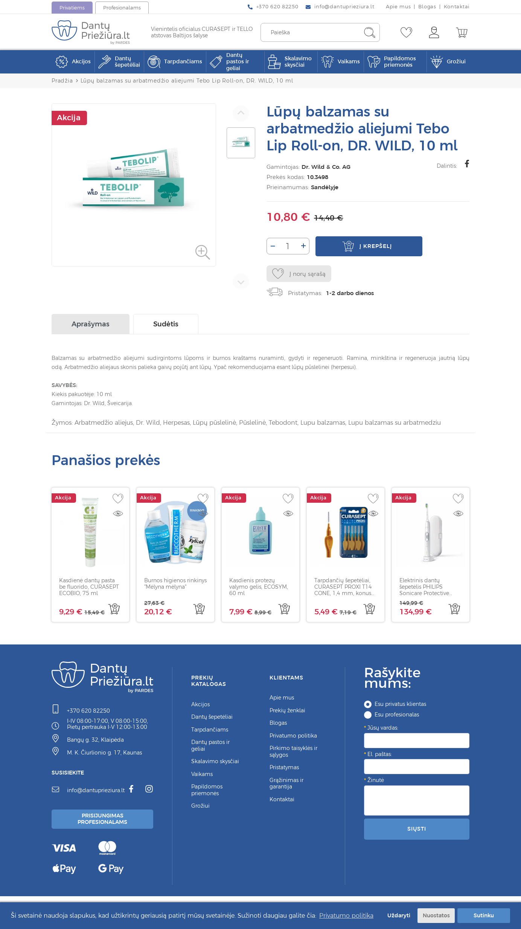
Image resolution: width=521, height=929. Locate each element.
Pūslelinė (252, 423)
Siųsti (416, 829)
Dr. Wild (148, 423)
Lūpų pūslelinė (214, 423)
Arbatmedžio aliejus (104, 423)
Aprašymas (91, 325)
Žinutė (375, 781)
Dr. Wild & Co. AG (324, 167)
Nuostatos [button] (436, 915)
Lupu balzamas (322, 423)
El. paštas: (379, 755)
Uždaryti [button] (398, 915)
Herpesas (176, 423)
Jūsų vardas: (382, 728)
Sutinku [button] (484, 915)
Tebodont (283, 423)
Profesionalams (122, 8)
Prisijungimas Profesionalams (103, 820)
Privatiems (72, 8)
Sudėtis (165, 325)
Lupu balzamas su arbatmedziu (394, 423)
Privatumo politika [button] (346, 915)
